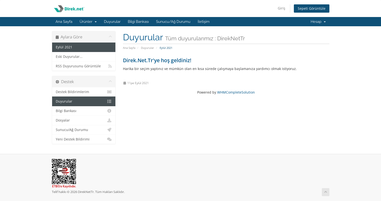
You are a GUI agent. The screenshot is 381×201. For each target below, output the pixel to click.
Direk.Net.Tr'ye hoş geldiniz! (157, 60)
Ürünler (88, 21)
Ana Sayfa (64, 21)
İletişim (204, 21)
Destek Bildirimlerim (84, 92)
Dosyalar (84, 120)
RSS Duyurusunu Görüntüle (84, 66)
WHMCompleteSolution (236, 92)
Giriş (281, 8)
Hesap (318, 21)
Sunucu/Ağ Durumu (173, 21)
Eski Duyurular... (69, 56)
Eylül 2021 (64, 47)
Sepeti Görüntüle (311, 8)
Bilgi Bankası (138, 21)
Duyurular (112, 21)
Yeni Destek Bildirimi (84, 139)
